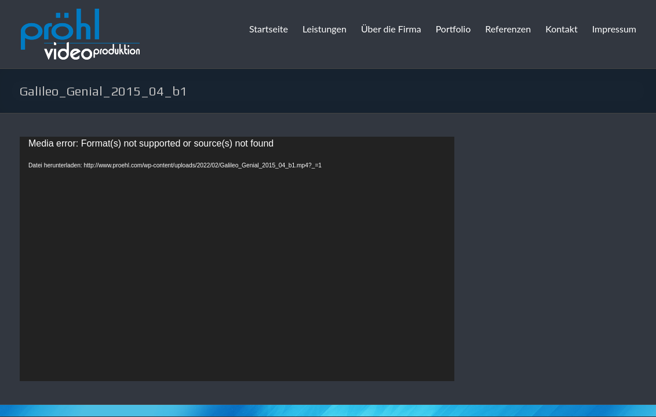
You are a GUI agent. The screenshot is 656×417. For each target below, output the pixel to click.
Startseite (268, 28)
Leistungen (325, 28)
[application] (237, 259)
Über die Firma (391, 28)
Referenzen (508, 28)
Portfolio (453, 28)
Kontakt (561, 28)
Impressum (614, 28)
